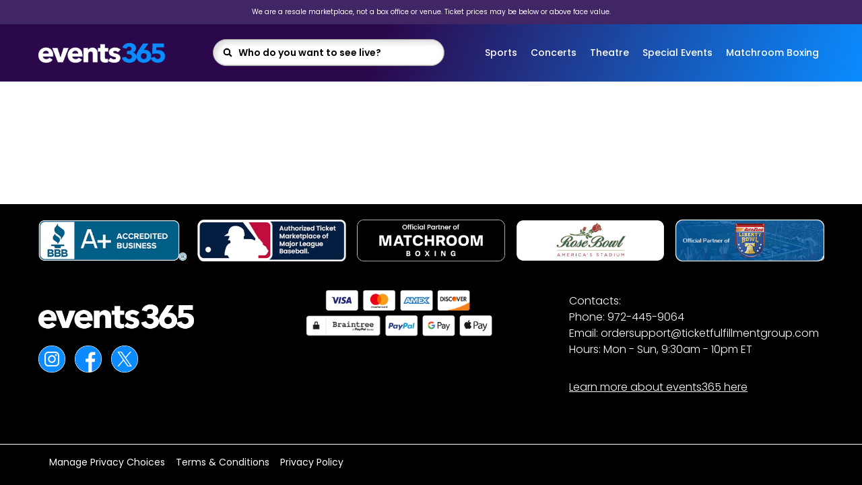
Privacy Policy (311, 462)
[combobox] (337, 52)
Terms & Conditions (222, 462)
